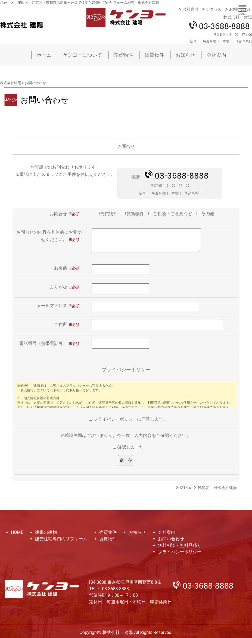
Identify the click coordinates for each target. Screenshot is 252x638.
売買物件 (123, 55)
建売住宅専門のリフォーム (61, 538)
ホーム (44, 55)
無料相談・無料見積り (179, 545)
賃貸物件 (154, 55)
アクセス (213, 9)
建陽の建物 (46, 532)
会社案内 (190, 9)
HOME (17, 532)
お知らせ (185, 55)
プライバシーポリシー (179, 551)
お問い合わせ (240, 9)
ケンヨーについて (82, 55)
